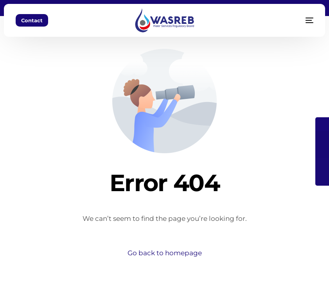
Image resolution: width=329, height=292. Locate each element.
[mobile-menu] (299, 20)
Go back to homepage (165, 253)
